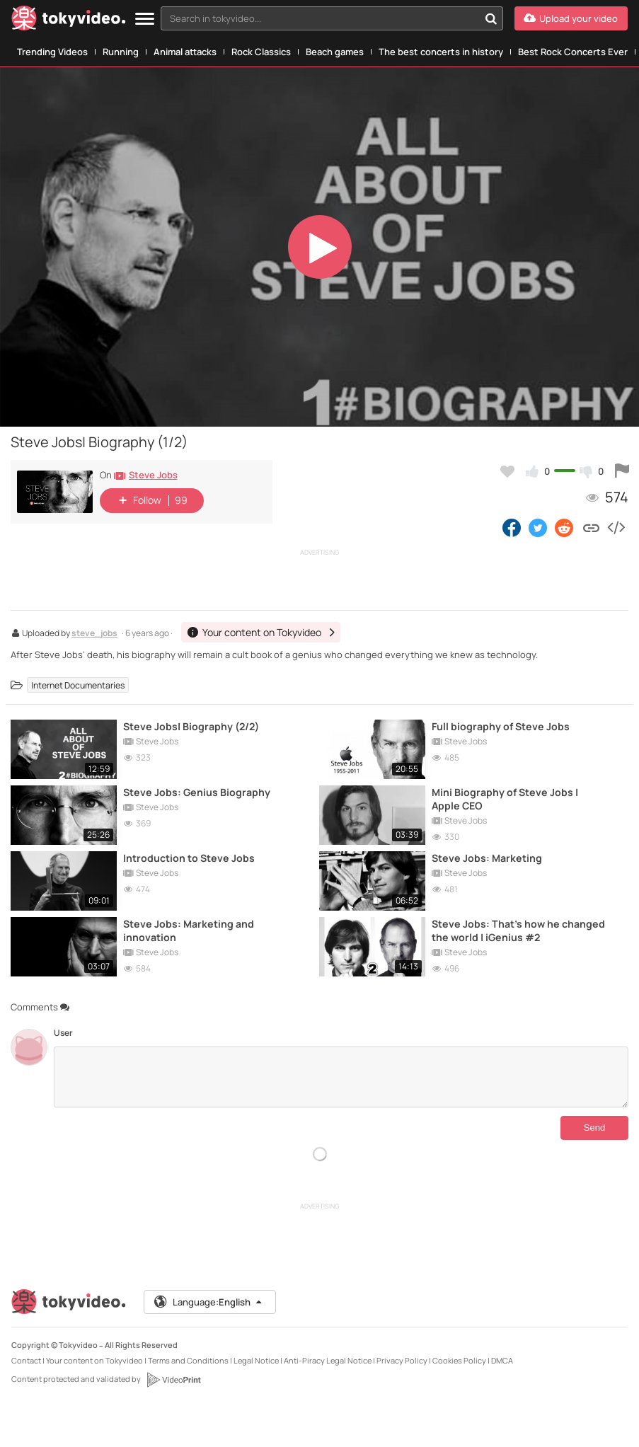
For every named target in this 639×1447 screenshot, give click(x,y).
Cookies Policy (459, 1360)
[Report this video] (622, 471)
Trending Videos (52, 51)
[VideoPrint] (173, 1380)
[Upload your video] (571, 18)
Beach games (335, 51)
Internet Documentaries (78, 685)
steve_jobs (94, 634)
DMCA (502, 1360)
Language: (208, 1302)
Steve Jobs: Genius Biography (196, 792)
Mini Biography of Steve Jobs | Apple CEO (505, 798)
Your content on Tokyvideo (94, 1360)
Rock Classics (261, 51)
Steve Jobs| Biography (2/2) (191, 726)
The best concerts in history (441, 51)
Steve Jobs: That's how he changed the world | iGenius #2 (518, 930)
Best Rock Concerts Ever (573, 51)
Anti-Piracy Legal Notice (328, 1360)
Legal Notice (256, 1360)
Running (121, 51)
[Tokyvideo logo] (68, 21)
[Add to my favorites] (507, 471)
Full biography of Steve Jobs (501, 726)
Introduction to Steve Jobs (189, 858)
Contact (26, 1360)
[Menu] (145, 19)
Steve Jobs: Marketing (487, 858)
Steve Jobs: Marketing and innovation (188, 930)
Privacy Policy (401, 1360)
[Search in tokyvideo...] (491, 18)
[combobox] (332, 18)
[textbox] (319, 18)
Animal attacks (185, 51)
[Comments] (341, 1077)
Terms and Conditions (188, 1360)
